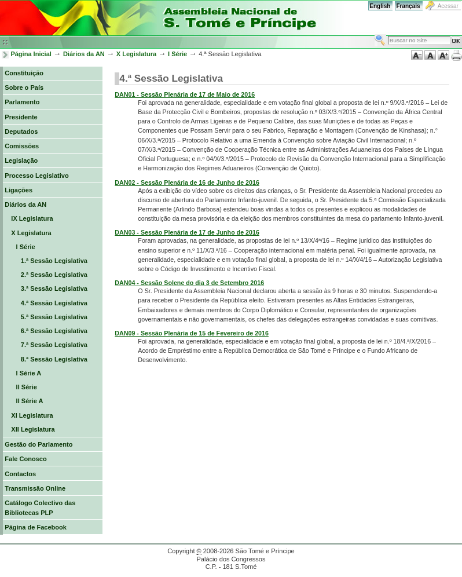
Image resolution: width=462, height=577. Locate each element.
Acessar (448, 6)
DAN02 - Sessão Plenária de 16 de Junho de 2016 (187, 182)
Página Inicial (31, 53)
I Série (177, 53)
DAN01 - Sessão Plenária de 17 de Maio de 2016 (185, 94)
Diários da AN (84, 53)
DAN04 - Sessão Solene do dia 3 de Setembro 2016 (189, 282)
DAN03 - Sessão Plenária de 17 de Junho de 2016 (187, 232)
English (379, 6)
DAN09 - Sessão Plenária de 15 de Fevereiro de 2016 (192, 333)
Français (408, 6)
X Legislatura (136, 53)
